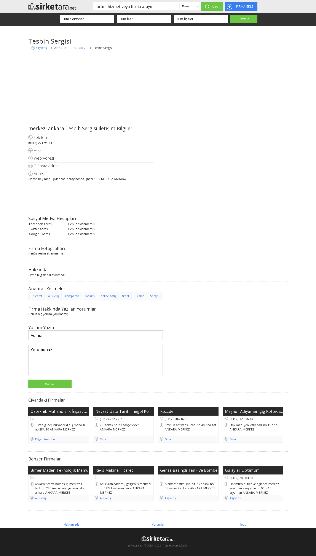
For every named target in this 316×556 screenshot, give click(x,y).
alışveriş (53, 296)
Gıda (103, 439)
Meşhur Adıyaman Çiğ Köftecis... (254, 411)
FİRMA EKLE (244, 6)
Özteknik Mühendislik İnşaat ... (58, 411)
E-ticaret (36, 296)
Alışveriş (41, 48)
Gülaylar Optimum (242, 470)
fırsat (125, 296)
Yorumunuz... (95, 360)
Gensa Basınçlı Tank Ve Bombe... (189, 470)
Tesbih (139, 296)
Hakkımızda (72, 524)
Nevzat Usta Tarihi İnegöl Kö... (123, 411)
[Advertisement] (158, 92)
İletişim (244, 524)
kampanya (72, 296)
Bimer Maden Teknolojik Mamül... (59, 470)
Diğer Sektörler (45, 439)
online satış (108, 296)
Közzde (166, 411)
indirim (90, 296)
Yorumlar (158, 524)
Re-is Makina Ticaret (114, 470)
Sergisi (154, 296)
